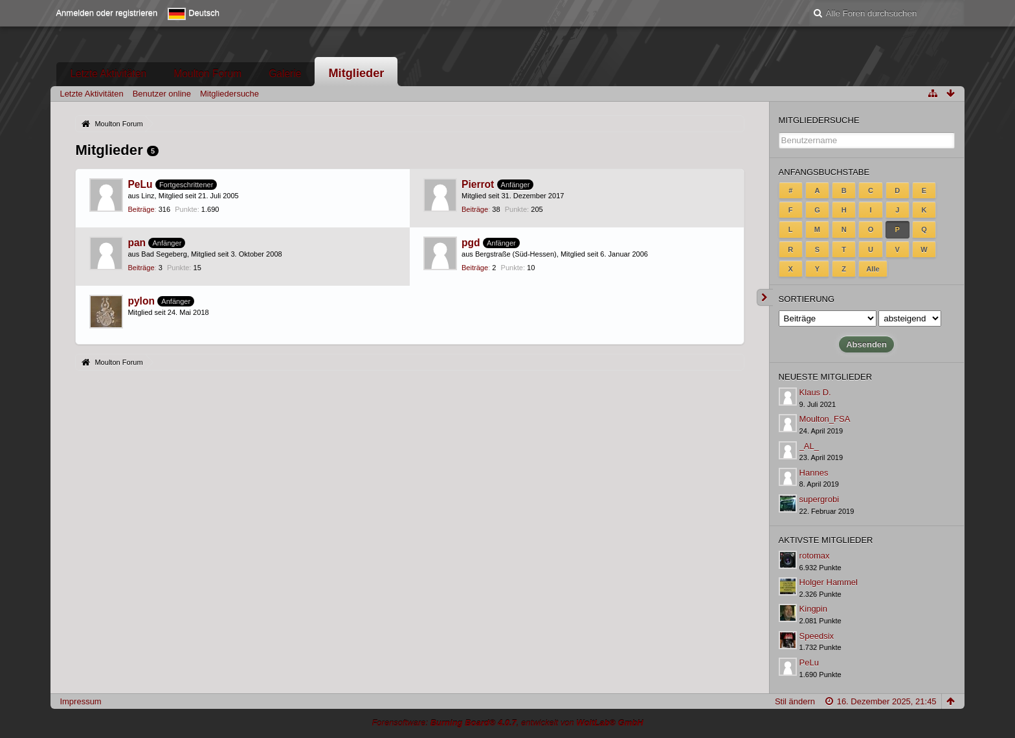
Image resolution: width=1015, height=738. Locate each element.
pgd (471, 242)
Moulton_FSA (825, 419)
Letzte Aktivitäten (108, 73)
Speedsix (816, 636)
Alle (872, 269)
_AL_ (809, 446)
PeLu (140, 184)
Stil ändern (795, 701)
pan (137, 242)
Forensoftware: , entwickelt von (507, 723)
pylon (141, 300)
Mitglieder (356, 73)
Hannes (814, 473)
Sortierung (806, 299)
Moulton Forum (207, 73)
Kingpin (813, 609)
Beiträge (141, 209)
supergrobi (819, 499)
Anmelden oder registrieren (106, 12)
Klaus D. (815, 392)
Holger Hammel (828, 582)
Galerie (285, 73)
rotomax (814, 555)
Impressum (80, 701)
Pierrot (478, 184)
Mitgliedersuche (819, 120)
